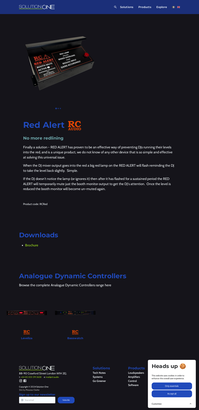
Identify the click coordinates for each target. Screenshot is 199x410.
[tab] (56, 108)
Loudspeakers (136, 372)
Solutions (126, 7)
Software (133, 385)
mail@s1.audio (52, 377)
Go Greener (99, 381)
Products (144, 7)
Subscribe (66, 400)
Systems (98, 377)
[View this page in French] (173, 7)
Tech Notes (99, 372)
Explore (161, 7)
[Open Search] (115, 7)
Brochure (31, 245)
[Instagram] (21, 381)
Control (132, 381)
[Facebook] (25, 381)
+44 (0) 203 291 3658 (31, 377)
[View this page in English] (178, 7)
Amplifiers (134, 377)
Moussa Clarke (32, 390)
